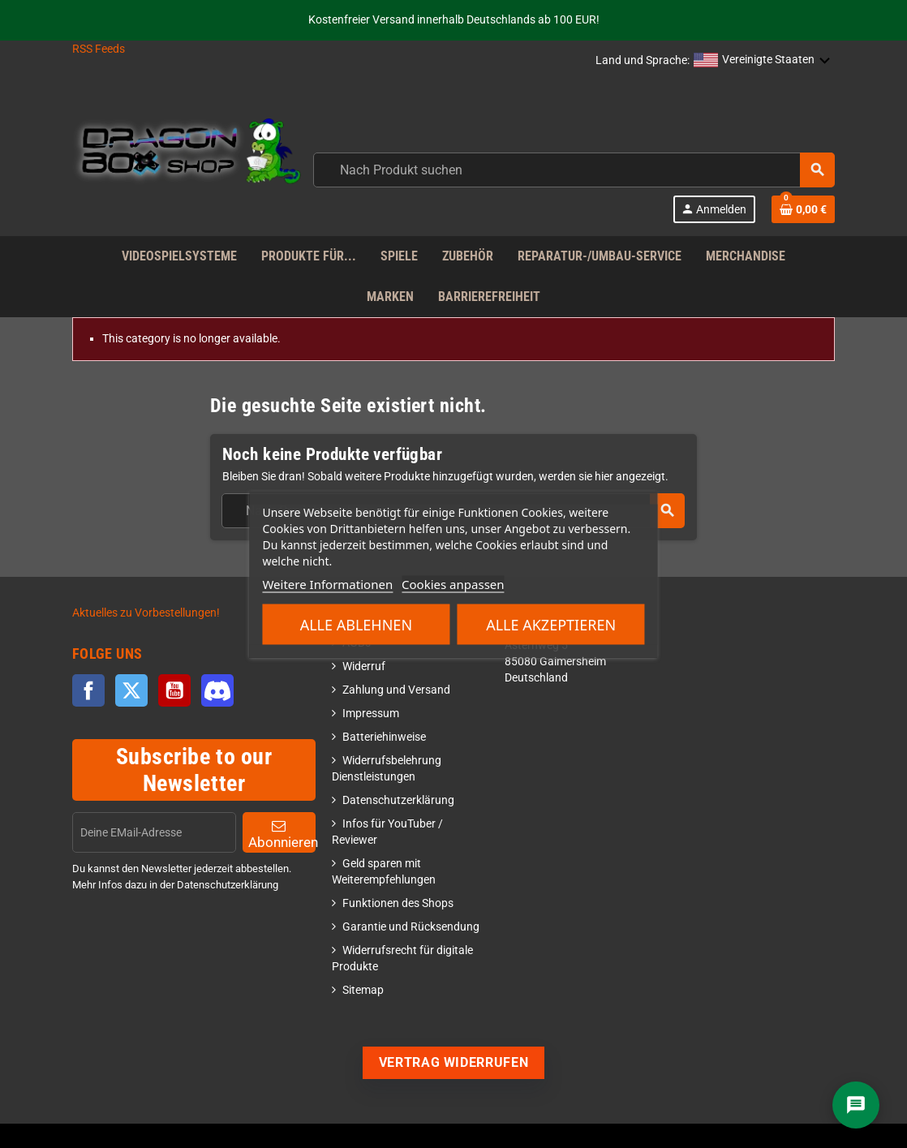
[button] (762, 60)
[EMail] (154, 832)
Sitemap (363, 990)
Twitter (131, 690)
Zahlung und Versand (396, 690)
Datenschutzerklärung (398, 800)
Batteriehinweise (384, 737)
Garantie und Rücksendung (410, 927)
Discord (217, 690)
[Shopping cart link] (803, 209)
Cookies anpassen (453, 583)
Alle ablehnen (356, 624)
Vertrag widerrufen (454, 1062)
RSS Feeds (98, 49)
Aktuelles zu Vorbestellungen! (146, 613)
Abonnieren (282, 834)
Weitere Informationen (327, 583)
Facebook (88, 690)
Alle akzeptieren (551, 624)
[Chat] (855, 1105)
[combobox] (574, 170)
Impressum (370, 713)
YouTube (174, 690)
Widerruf (363, 666)
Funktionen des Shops (398, 903)
